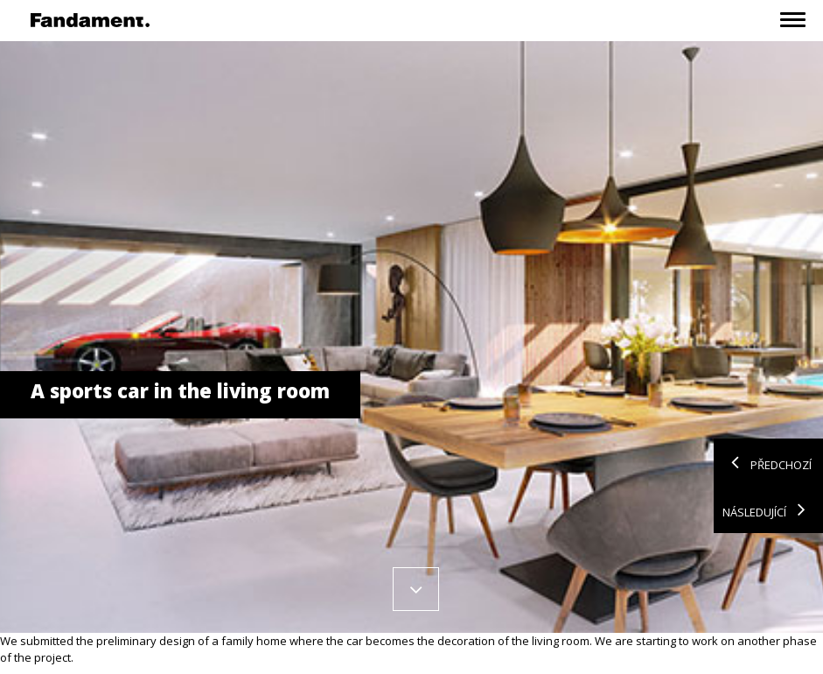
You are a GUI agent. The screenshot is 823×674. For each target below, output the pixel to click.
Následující (768, 509)
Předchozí (767, 462)
